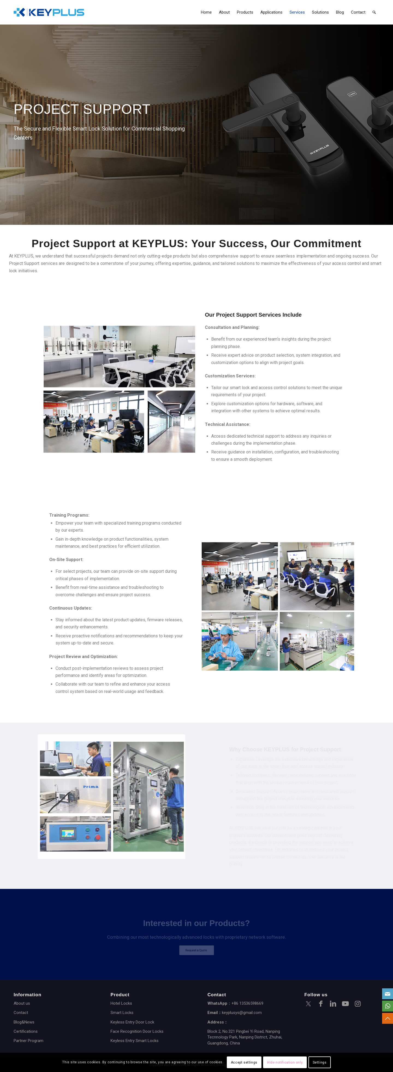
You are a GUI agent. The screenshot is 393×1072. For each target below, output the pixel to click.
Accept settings (244, 1062)
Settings (320, 1062)
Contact (21, 1012)
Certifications (26, 1031)
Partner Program (28, 1040)
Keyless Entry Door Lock (132, 1022)
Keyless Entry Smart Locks (135, 1040)
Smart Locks (122, 1012)
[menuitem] (206, 12)
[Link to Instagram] (357, 1004)
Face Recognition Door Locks (137, 1031)
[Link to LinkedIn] (333, 1004)
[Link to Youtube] (345, 1004)
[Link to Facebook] (321, 1004)
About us (22, 1003)
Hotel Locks (121, 1003)
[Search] (374, 12)
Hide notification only (285, 1062)
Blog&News (24, 1022)
